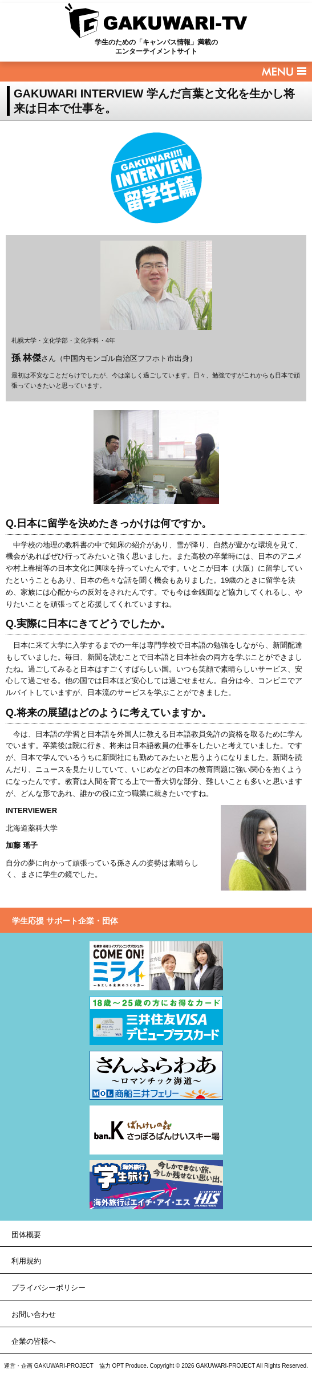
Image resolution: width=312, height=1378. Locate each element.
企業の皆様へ (33, 1341)
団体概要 (26, 1234)
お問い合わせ (33, 1314)
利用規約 (26, 1261)
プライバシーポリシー (48, 1287)
